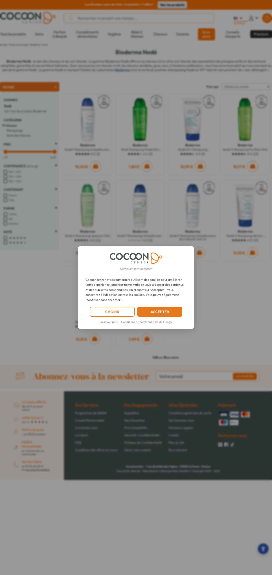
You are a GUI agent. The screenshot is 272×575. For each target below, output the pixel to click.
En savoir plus (108, 322)
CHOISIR (112, 311)
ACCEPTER (160, 311)
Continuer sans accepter (136, 268)
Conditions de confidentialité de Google (147, 322)
